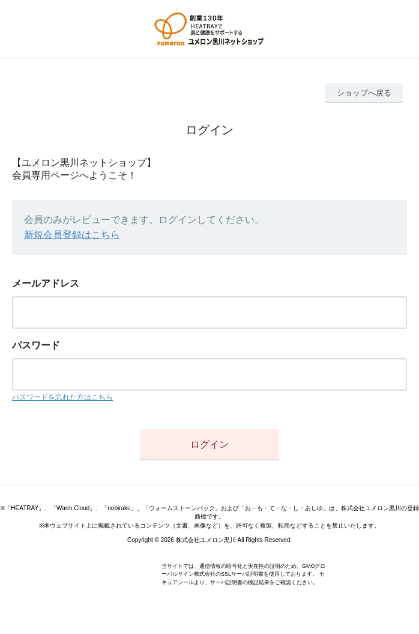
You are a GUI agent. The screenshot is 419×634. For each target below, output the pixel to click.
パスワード (36, 345)
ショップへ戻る (364, 92)
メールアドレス (45, 283)
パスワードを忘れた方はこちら (62, 397)
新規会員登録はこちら (72, 235)
